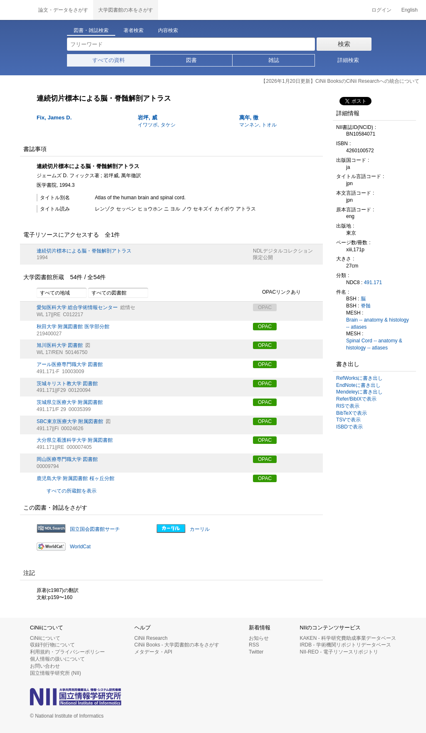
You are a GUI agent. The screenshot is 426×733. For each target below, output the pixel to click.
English (409, 10)
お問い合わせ (45, 666)
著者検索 (134, 30)
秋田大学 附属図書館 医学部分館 (73, 326)
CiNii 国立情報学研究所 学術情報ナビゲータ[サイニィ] (16, 10)
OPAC (265, 326)
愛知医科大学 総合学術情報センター (77, 307)
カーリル (200, 529)
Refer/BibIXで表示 (356, 399)
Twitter (256, 652)
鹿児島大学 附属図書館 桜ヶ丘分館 (75, 478)
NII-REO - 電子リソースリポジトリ (339, 652)
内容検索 (168, 30)
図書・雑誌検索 (91, 30)
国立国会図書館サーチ (95, 529)
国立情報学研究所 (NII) (55, 673)
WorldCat (80, 547)
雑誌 (273, 60)
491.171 (373, 282)
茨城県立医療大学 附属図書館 (70, 402)
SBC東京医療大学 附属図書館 (70, 421)
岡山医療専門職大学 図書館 (67, 459)
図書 (191, 60)
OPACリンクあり (277, 292)
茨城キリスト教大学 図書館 (67, 383)
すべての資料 (108, 60)
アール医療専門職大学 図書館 (70, 364)
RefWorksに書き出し (359, 378)
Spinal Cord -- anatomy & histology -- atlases (374, 344)
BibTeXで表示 (351, 413)
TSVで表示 (348, 420)
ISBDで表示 (349, 427)
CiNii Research (151, 638)
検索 (344, 43)
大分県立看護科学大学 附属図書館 (75, 440)
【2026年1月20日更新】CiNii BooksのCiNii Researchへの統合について (340, 81)
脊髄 (366, 306)
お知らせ (259, 638)
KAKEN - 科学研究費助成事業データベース (348, 638)
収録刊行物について (52, 645)
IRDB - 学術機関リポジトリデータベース (345, 645)
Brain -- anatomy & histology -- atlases (377, 323)
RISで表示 (347, 406)
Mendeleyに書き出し (359, 392)
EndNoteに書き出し (358, 385)
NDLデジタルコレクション (283, 251)
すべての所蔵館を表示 (72, 491)
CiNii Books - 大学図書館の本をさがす (177, 645)
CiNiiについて (45, 638)
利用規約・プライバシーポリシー (67, 652)
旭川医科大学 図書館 (60, 345)
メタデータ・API (153, 652)
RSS (254, 645)
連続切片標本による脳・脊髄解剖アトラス (84, 251)
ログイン (381, 10)
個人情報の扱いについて (57, 659)
